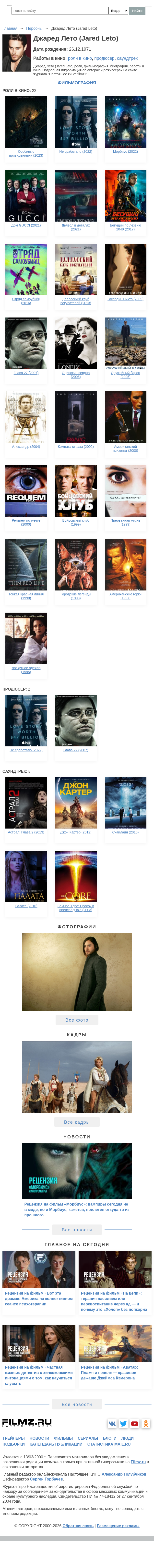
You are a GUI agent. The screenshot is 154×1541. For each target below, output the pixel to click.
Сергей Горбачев (46, 1479)
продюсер (104, 58)
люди (127, 1438)
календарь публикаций (56, 1444)
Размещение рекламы (118, 1526)
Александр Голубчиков (124, 1474)
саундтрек (127, 58)
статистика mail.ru (109, 1444)
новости (39, 1438)
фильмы (63, 1438)
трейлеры (13, 1438)
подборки (13, 1444)
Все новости (77, 1229)
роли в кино (80, 58)
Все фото (77, 1020)
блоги (109, 1438)
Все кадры (77, 1122)
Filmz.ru (138, 1462)
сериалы (88, 1438)
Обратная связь (78, 1526)
